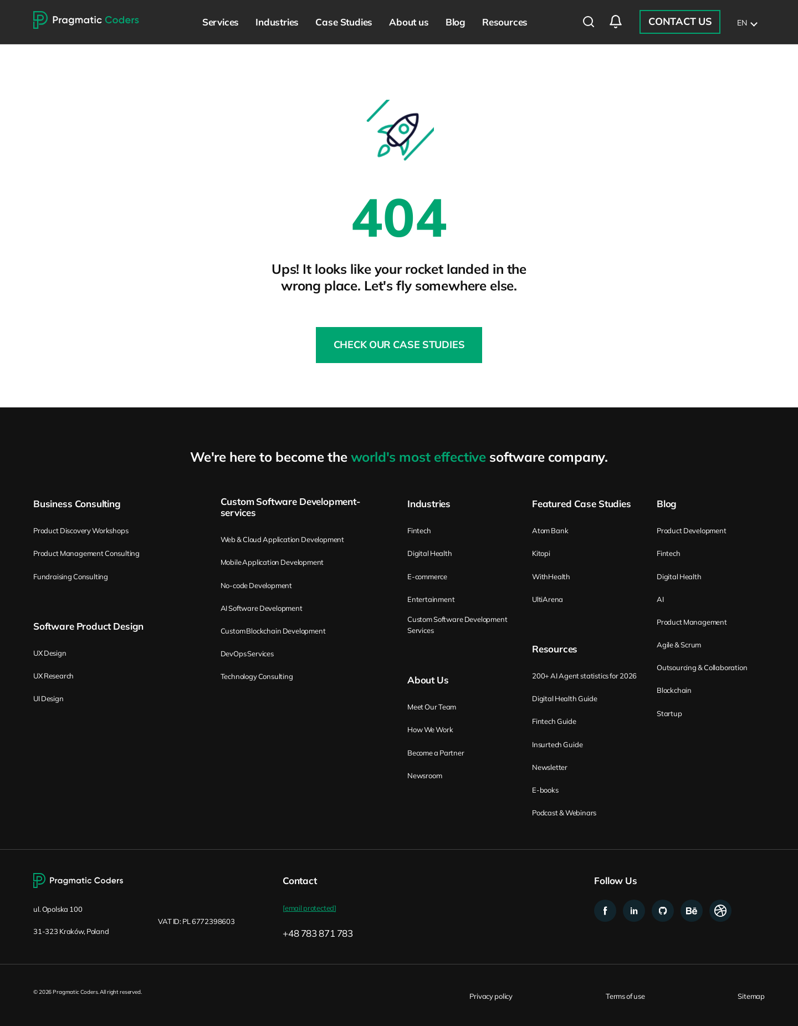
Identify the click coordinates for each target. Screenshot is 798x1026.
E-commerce (427, 576)
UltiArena (547, 599)
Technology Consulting (257, 676)
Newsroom (424, 775)
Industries (429, 503)
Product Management (692, 621)
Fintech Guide (554, 721)
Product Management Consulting (86, 553)
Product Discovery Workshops (80, 530)
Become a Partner (435, 752)
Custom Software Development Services (457, 625)
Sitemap (751, 996)
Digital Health (429, 553)
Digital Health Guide (564, 698)
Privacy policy (491, 996)
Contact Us (680, 21)
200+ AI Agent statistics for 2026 (584, 675)
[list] (746, 21)
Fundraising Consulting (70, 576)
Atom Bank (550, 530)
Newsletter (549, 767)
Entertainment (430, 599)
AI (660, 599)
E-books (545, 789)
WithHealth (551, 576)
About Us (428, 680)
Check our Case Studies (399, 344)
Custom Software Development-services (290, 507)
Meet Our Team (431, 706)
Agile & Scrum (679, 644)
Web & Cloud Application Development (282, 539)
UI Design (48, 698)
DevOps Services (247, 653)
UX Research (53, 675)
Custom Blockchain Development (273, 630)
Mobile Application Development (272, 562)
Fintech (419, 530)
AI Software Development (262, 608)
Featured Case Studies (581, 503)
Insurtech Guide (557, 744)
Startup (669, 713)
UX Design (49, 653)
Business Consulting (77, 503)
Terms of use (625, 996)
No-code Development (257, 585)
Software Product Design (88, 626)
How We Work (430, 729)
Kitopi (541, 553)
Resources (554, 649)
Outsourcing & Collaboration (702, 667)
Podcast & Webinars (564, 812)
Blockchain (674, 690)
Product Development (692, 530)
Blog (667, 503)
